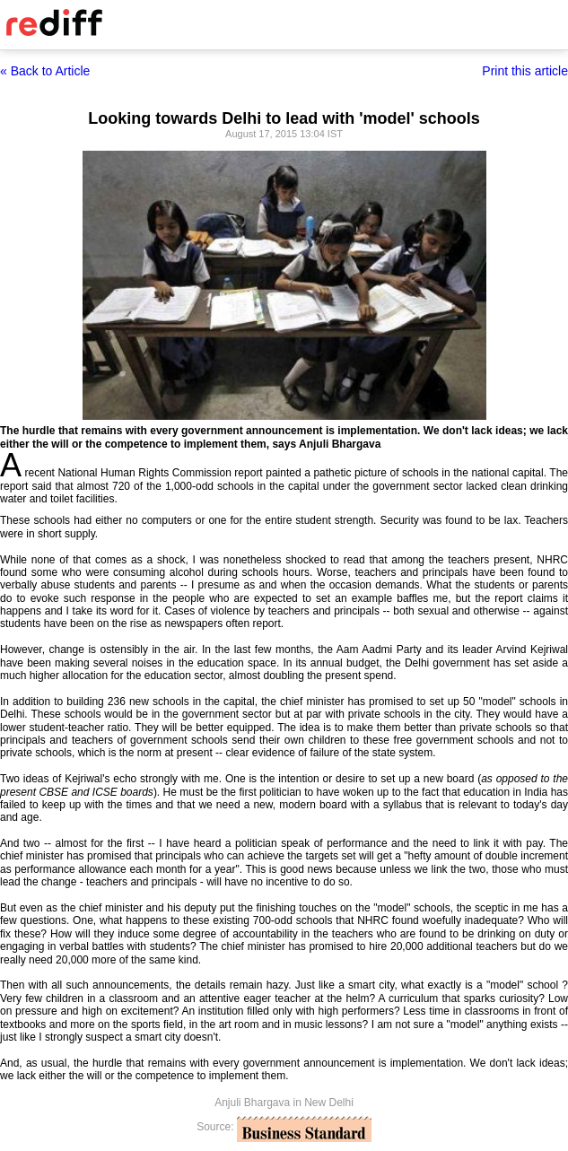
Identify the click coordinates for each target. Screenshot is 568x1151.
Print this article (525, 71)
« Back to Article (45, 71)
